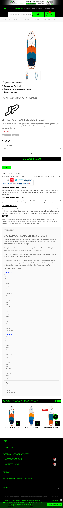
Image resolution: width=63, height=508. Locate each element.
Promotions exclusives (13, 459)
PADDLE (11, 19)
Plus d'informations (54, 505)
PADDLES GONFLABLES (23, 19)
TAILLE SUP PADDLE (9, 145)
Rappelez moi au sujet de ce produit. (17, 89)
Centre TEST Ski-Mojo (13, 464)
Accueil (4, 19)
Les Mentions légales (40, 497)
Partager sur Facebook (12, 86)
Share (6, 167)
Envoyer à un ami (10, 92)
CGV (49, 497)
